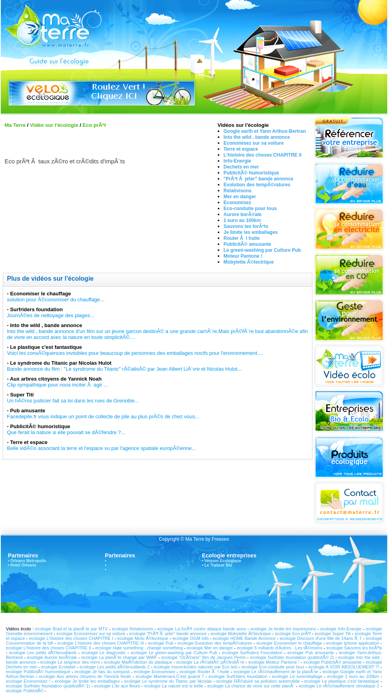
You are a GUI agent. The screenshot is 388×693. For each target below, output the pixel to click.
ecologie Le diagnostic (104, 652)
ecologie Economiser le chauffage (289, 643)
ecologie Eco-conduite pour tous (273, 666)
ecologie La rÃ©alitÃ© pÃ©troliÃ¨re (210, 662)
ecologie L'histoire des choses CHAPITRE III (100, 643)
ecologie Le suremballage (297, 676)
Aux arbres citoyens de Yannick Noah (56, 379)
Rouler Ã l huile (242, 238)
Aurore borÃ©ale (243, 214)
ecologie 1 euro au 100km (353, 676)
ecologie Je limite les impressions (283, 628)
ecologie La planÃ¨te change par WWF (119, 657)
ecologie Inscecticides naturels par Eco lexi (195, 666)
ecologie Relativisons (132, 628)
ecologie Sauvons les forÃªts (354, 647)
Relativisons (238, 190)
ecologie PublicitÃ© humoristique (38, 671)
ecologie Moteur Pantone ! (273, 662)
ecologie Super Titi (333, 633)
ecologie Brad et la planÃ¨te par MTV (71, 628)
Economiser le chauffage (40, 294)
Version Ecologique (222, 561)
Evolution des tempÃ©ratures (257, 185)
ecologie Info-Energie (340, 628)
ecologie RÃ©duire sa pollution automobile (258, 681)
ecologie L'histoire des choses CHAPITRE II (48, 647)
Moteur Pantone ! (243, 256)
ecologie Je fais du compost (102, 671)
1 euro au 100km (242, 220)
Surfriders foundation (36, 309)
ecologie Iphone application (352, 643)
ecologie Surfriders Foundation (252, 652)
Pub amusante (27, 411)
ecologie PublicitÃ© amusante (333, 662)
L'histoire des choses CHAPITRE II (263, 155)
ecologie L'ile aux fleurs (117, 685)
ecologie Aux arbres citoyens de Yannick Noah (85, 676)
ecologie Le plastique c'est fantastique (341, 681)
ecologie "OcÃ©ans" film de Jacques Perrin (203, 657)
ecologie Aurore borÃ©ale (52, 657)
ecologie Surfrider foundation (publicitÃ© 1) (48, 685)
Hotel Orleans (23, 565)
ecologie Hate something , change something (139, 647)
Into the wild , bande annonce (257, 137)
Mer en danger (240, 196)
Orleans (17, 561)
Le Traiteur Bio (218, 565)
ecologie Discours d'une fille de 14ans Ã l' (320, 638)
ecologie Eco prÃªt (293, 633)
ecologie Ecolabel (58, 666)
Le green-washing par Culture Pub (262, 250)
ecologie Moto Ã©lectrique (142, 638)
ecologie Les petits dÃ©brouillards (43, 652)
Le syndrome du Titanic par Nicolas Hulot (60, 363)
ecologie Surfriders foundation (239, 676)
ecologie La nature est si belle (175, 685)
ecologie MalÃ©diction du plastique (138, 662)
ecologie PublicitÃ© (25, 690)
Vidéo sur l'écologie (54, 125)
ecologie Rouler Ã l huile (205, 671)
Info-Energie (237, 161)
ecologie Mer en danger (210, 647)
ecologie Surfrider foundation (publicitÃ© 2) (292, 657)
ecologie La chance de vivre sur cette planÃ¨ (251, 685)
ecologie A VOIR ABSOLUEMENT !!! (343, 666)
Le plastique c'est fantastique (46, 347)
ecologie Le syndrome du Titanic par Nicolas (168, 681)
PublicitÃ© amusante (247, 244)
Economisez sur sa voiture (254, 143)
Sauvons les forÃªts (246, 226)
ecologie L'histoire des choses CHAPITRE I (71, 638)
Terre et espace (241, 149)
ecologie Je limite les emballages (87, 681)
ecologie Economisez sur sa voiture (91, 633)
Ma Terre (15, 125)
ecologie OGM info (190, 638)
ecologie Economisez (155, 671)
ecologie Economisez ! (28, 681)
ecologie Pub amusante (310, 652)
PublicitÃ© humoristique (251, 173)
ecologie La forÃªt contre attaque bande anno (201, 628)
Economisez (237, 202)
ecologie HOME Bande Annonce (244, 638)
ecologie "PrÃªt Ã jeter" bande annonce (168, 633)
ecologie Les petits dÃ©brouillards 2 (115, 666)
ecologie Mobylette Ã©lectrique (241, 633)
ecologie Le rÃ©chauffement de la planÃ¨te (276, 671)
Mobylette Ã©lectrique (249, 262)
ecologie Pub (161, 643)
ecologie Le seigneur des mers (70, 662)
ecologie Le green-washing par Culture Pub (175, 652)
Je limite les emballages (251, 232)
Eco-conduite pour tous (250, 208)
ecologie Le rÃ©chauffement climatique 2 (339, 685)
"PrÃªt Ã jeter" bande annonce (259, 179)
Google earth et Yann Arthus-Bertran (265, 131)
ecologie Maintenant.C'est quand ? (170, 676)
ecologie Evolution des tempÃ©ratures (215, 643)
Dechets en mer (241, 167)
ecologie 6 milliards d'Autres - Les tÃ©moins (279, 647)
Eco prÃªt (94, 125)
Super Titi (22, 395)
